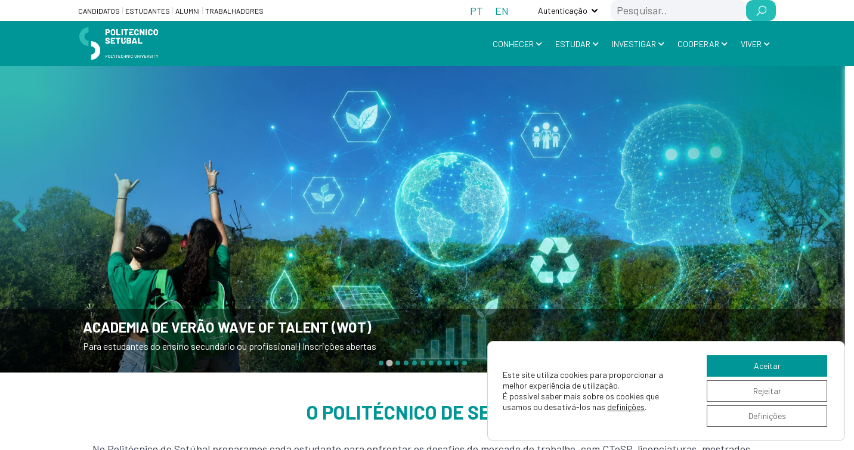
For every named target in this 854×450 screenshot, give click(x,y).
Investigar (634, 44)
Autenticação (562, 10)
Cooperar (698, 44)
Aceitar (767, 366)
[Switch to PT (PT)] (476, 10)
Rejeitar (767, 391)
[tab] (381, 363)
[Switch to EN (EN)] (502, 10)
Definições (767, 416)
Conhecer (513, 44)
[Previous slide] (21, 219)
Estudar (572, 44)
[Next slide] (823, 219)
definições (626, 407)
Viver (751, 44)
